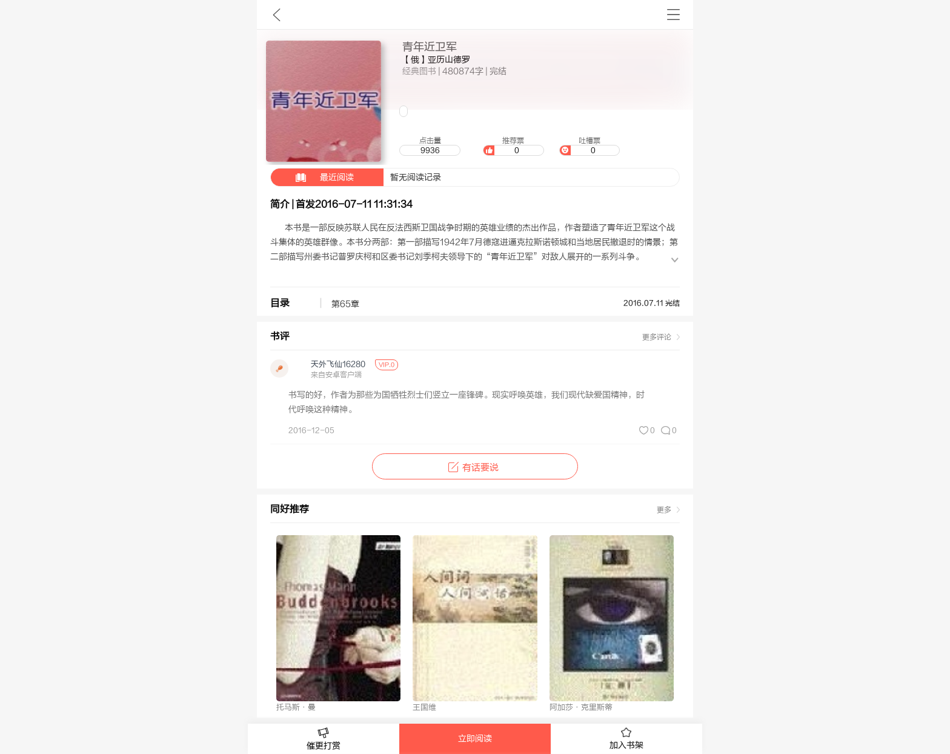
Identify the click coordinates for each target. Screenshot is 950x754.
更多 (664, 509)
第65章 (350, 304)
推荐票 (513, 146)
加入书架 (626, 738)
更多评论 (656, 337)
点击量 (429, 146)
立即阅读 (475, 739)
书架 (673, 14)
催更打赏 (323, 739)
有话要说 (474, 467)
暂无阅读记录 (356, 177)
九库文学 (276, 14)
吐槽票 (589, 146)
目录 (280, 303)
